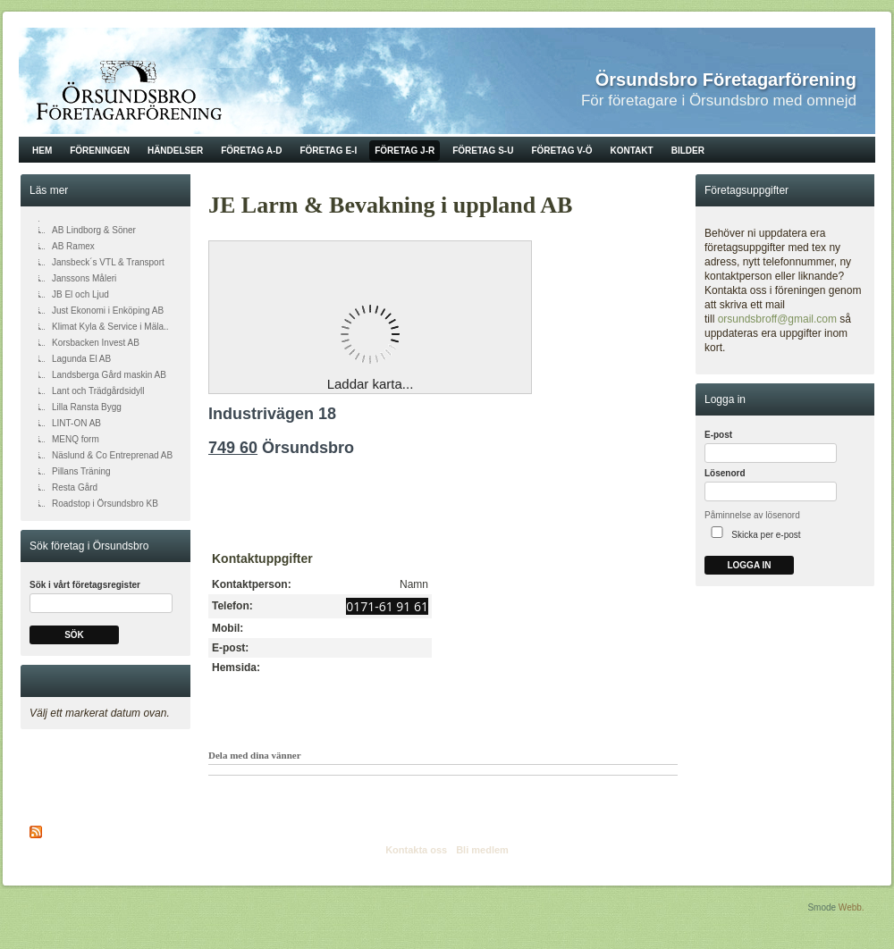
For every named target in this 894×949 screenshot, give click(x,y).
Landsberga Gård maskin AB (109, 375)
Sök (74, 635)
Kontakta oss (416, 849)
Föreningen (100, 150)
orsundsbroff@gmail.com (777, 319)
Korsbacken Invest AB (95, 343)
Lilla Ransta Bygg (87, 407)
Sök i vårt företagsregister (85, 585)
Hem (42, 150)
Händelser (175, 150)
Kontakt (632, 150)
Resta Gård (74, 487)
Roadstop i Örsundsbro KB (105, 503)
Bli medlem (482, 849)
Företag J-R (404, 150)
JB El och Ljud (80, 294)
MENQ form (75, 439)
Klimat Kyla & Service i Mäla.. (110, 327)
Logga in (749, 565)
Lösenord (725, 473)
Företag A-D (251, 150)
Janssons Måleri (84, 278)
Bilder (687, 150)
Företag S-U (482, 150)
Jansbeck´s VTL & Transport (108, 262)
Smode (821, 907)
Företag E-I (328, 150)
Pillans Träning (81, 471)
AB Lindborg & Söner (94, 230)
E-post (718, 435)
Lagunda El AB (81, 359)
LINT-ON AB (76, 423)
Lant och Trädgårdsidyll (98, 391)
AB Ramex (73, 246)
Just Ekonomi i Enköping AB (108, 310)
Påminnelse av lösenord (752, 515)
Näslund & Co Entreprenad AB (112, 455)
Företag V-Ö (561, 150)
